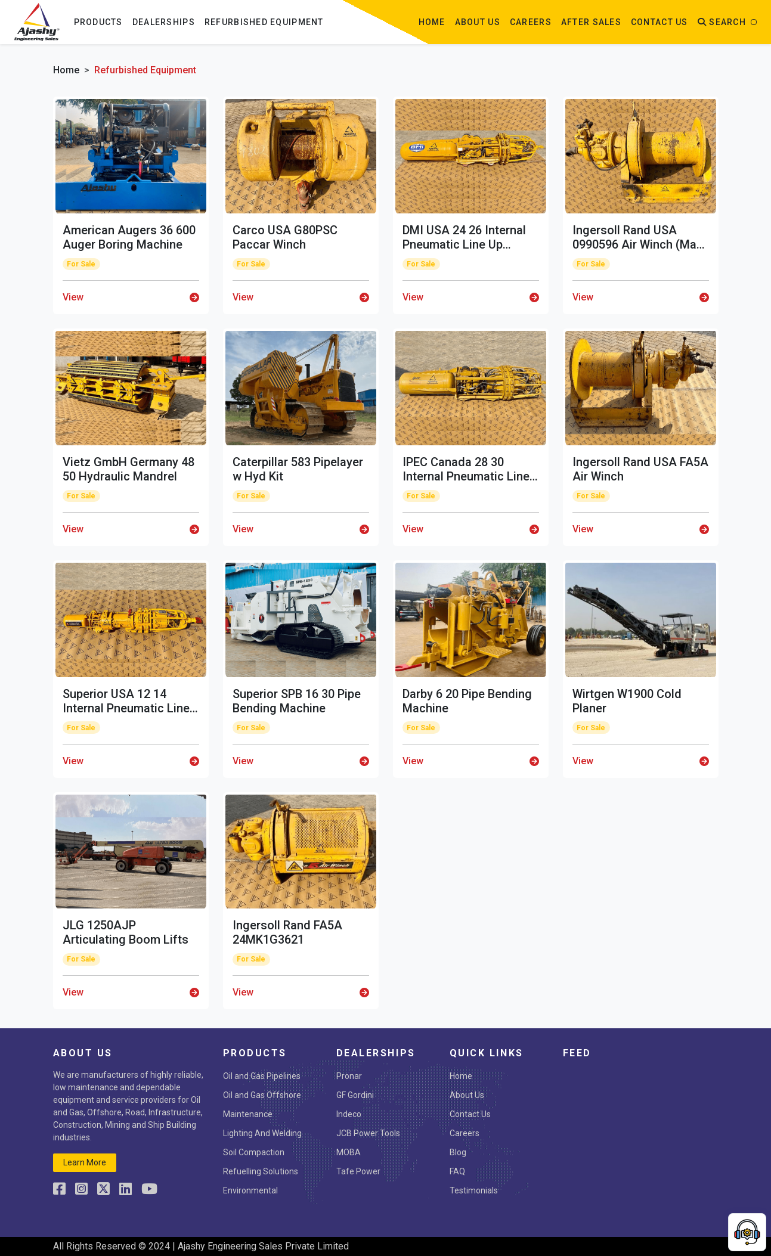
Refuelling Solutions (260, 1171)
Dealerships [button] (163, 22)
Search (722, 22)
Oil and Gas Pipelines (262, 1076)
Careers (531, 22)
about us (477, 22)
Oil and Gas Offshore (262, 1095)
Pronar (349, 1076)
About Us (467, 1095)
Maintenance (248, 1114)
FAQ (457, 1171)
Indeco (348, 1114)
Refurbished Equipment (264, 22)
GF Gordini (355, 1095)
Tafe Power (358, 1171)
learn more (84, 1162)
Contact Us (470, 1114)
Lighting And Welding (262, 1133)
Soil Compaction (253, 1152)
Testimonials (474, 1190)
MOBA (348, 1152)
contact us (659, 22)
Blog (458, 1152)
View (131, 297)
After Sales (591, 22)
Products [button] (98, 22)
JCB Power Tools (368, 1133)
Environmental (250, 1190)
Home (432, 22)
